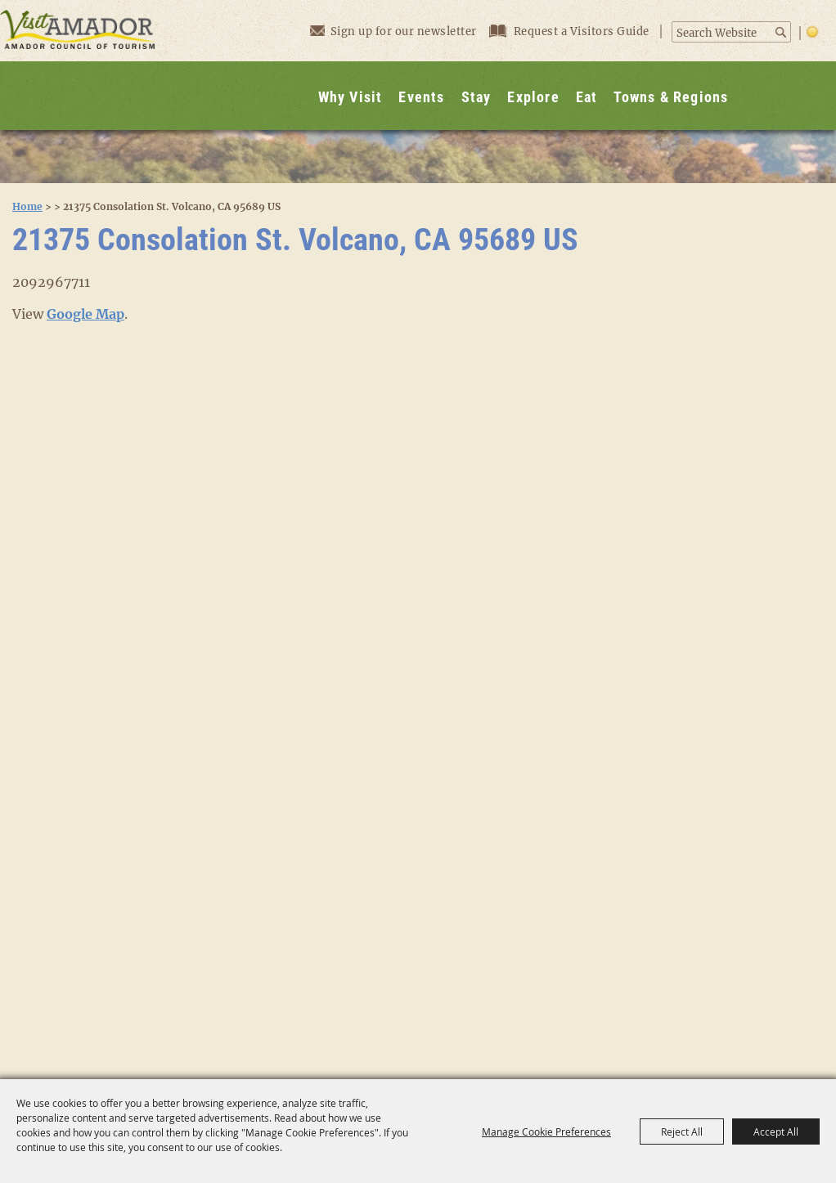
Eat (587, 96)
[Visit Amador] (77, 65)
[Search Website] (722, 33)
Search (781, 32)
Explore (533, 96)
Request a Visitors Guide (571, 31)
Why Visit (350, 96)
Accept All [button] (775, 1131)
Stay (476, 96)
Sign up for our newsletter (393, 30)
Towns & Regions (671, 96)
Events (421, 96)
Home (27, 206)
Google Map (85, 314)
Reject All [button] (682, 1131)
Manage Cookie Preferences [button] (546, 1131)
